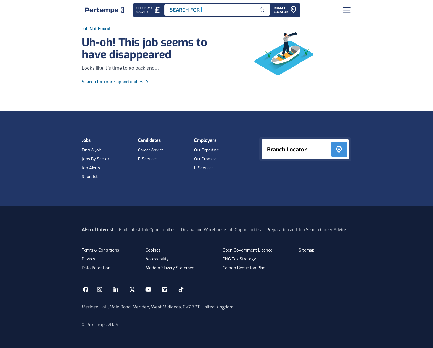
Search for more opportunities (116, 82)
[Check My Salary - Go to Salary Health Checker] (148, 10)
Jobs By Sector (95, 159)
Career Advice (151, 150)
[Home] (104, 10)
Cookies (153, 250)
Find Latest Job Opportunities (147, 229)
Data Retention (96, 268)
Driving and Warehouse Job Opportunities (221, 229)
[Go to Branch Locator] (285, 10)
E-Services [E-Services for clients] (203, 168)
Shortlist (90, 177)
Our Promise (205, 159)
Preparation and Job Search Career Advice (306, 229)
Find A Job (91, 150)
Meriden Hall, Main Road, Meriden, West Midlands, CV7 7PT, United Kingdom (158, 307)
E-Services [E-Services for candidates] (147, 159)
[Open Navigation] (346, 10)
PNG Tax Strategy (239, 259)
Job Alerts (91, 168)
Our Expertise (206, 150)
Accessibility (157, 259)
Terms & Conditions (100, 250)
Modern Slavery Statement (171, 268)
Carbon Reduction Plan (244, 268)
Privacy (88, 259)
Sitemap (307, 250)
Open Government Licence (247, 250)
